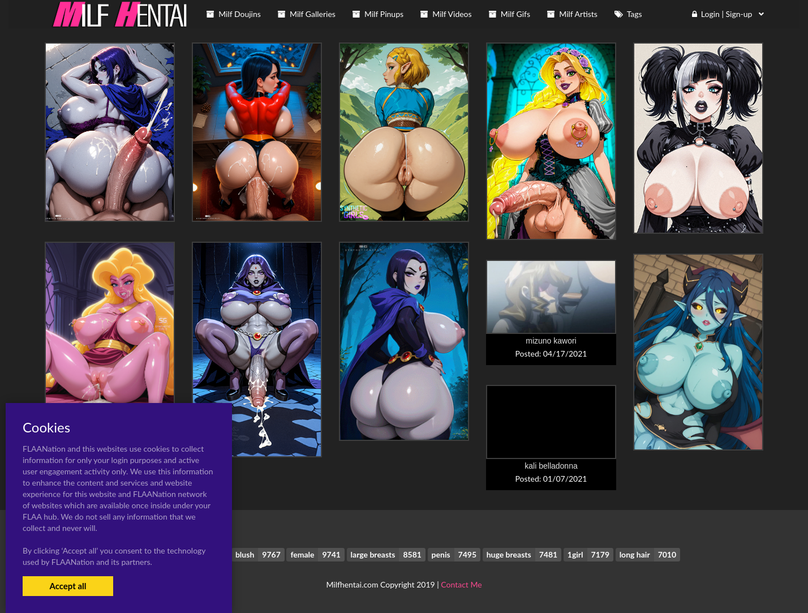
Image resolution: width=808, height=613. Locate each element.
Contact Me (461, 584)
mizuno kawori (551, 340)
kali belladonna (551, 465)
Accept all (67, 586)
